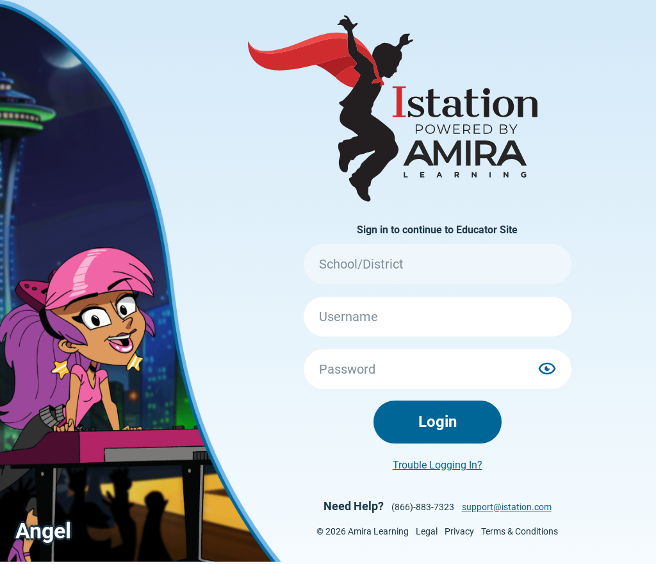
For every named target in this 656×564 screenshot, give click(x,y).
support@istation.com (507, 507)
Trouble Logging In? (437, 465)
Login (437, 422)
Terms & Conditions (519, 531)
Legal (427, 531)
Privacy (459, 531)
